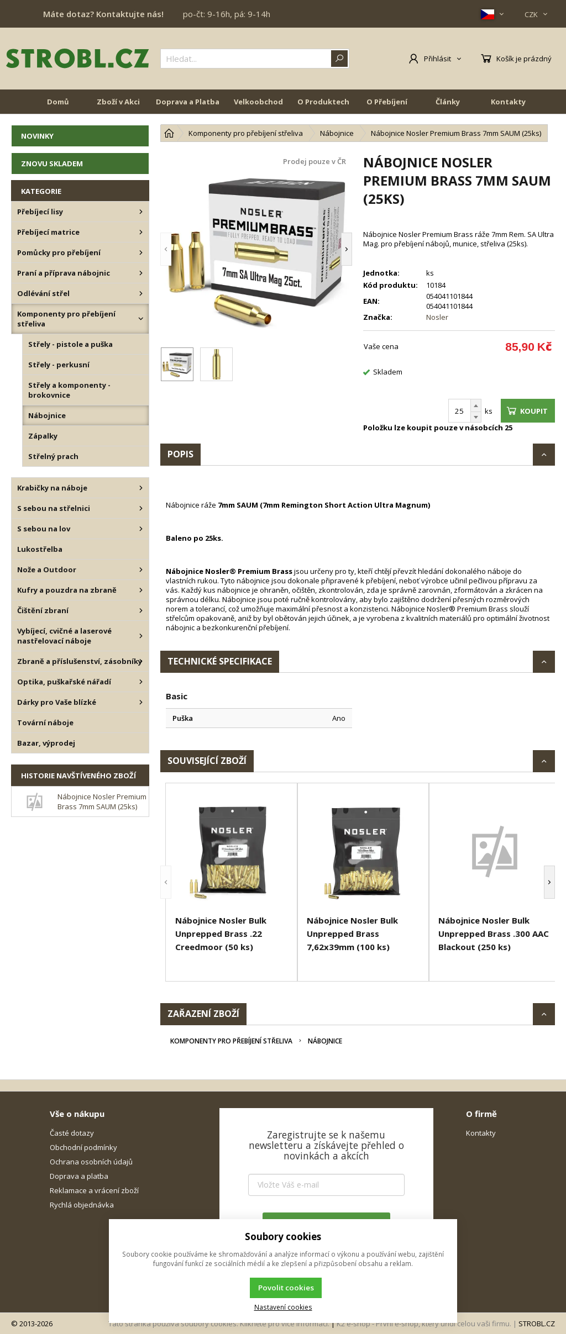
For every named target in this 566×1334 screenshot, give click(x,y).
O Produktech (323, 106)
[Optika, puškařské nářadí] (141, 681)
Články (448, 106)
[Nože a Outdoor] (141, 569)
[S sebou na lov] (141, 528)
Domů (58, 106)
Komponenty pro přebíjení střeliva (231, 1041)
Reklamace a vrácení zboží (94, 1190)
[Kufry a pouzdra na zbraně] (141, 589)
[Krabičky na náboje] (141, 487)
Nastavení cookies (283, 1307)
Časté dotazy (72, 1133)
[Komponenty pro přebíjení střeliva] (141, 318)
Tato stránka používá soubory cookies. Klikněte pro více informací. (218, 1323)
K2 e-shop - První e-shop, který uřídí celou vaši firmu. (424, 1323)
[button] (165, 249)
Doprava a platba (79, 1176)
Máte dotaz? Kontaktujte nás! (103, 13)
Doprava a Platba (187, 106)
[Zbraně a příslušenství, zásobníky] (141, 661)
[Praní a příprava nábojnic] (141, 272)
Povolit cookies (286, 1288)
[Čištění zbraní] (141, 610)
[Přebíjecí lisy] (141, 211)
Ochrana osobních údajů (91, 1162)
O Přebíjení (386, 106)
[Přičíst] (475, 405)
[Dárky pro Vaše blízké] (141, 702)
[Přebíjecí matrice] (141, 232)
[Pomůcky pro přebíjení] (141, 252)
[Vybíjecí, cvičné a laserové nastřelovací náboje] (141, 635)
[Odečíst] (475, 417)
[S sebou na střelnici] (141, 508)
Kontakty (508, 106)
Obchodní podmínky (83, 1147)
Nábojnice (325, 1041)
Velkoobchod (258, 106)
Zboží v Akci (118, 106)
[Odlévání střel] (141, 293)
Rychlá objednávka (82, 1205)
